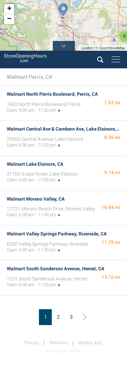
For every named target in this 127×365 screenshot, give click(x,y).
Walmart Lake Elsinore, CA (35, 164)
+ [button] (9, 9)
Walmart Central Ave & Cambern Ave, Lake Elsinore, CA (65, 129)
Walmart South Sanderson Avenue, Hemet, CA (55, 268)
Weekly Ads (90, 342)
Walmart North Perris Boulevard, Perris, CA (52, 94)
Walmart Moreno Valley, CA (36, 199)
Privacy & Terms (64, 350)
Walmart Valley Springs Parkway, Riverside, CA (57, 233)
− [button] (9, 19)
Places (32, 342)
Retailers (58, 342)
